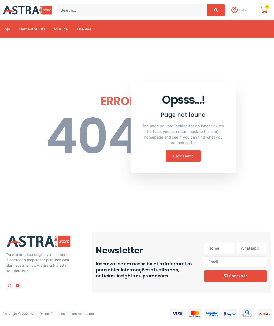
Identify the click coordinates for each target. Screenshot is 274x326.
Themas (83, 30)
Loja (6, 30)
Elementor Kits (32, 30)
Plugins (61, 30)
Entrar (244, 11)
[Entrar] (235, 11)
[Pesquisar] (216, 11)
